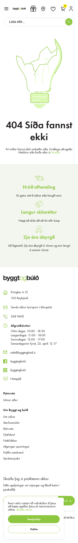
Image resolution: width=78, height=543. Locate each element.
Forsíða (55, 152)
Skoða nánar (24, 509)
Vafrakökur (68, 517)
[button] (34, 519)
